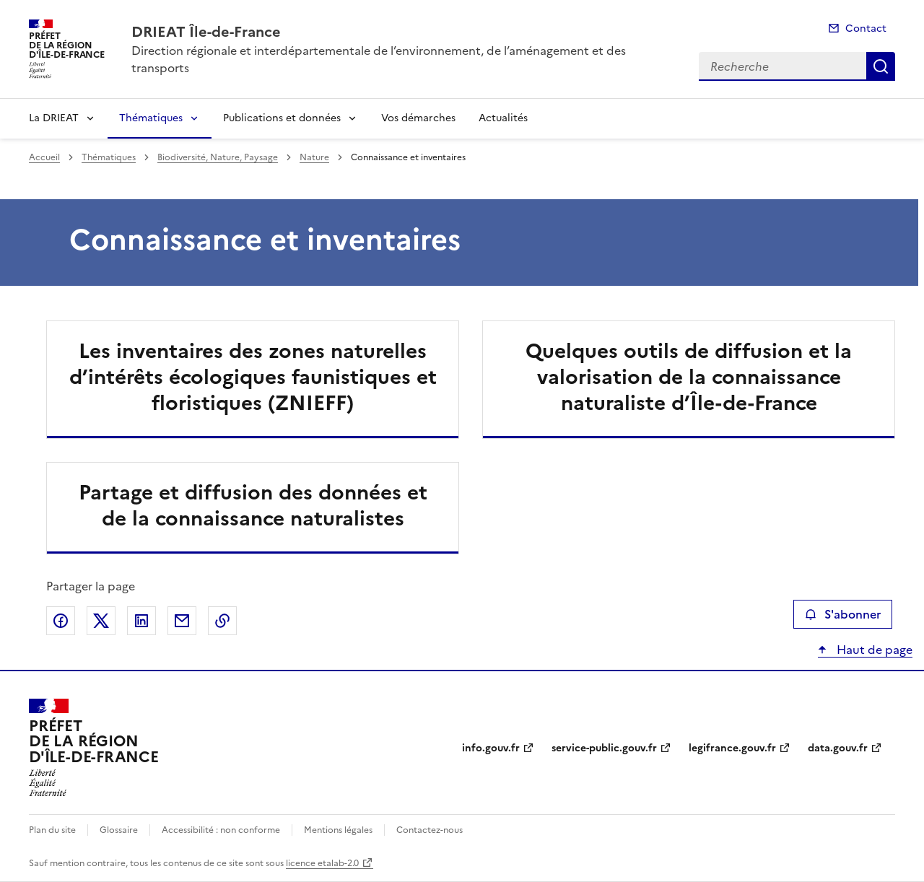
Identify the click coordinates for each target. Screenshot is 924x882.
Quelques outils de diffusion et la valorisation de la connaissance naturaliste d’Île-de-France (689, 377)
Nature (314, 157)
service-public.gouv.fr (604, 748)
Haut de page (873, 649)
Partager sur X (101, 620)
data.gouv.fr (838, 748)
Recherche (880, 66)
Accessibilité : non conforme (221, 830)
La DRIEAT (54, 118)
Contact (865, 28)
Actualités (503, 118)
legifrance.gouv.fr (732, 748)
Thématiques (151, 118)
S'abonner (843, 614)
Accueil (44, 157)
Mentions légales (338, 830)
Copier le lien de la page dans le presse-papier (222, 620)
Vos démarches (418, 118)
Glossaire (119, 830)
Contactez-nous (429, 830)
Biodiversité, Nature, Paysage (217, 157)
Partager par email (181, 620)
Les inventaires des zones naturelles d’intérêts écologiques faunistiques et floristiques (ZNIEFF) (253, 377)
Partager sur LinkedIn (141, 620)
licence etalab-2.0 (322, 863)
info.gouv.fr (491, 748)
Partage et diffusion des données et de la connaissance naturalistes (253, 505)
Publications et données (282, 118)
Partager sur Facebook (60, 620)
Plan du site (52, 830)
